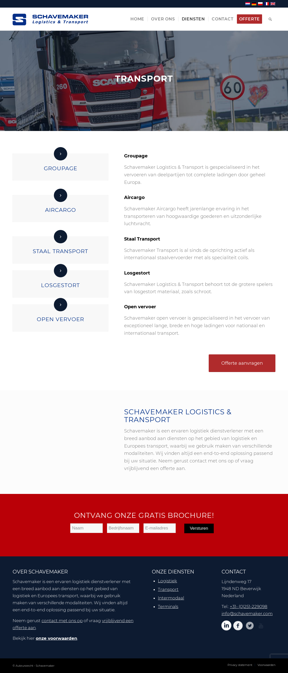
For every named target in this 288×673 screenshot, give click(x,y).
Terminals (168, 606)
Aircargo (60, 210)
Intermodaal (171, 597)
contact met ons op (62, 620)
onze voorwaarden (56, 638)
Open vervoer (60, 319)
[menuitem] (137, 19)
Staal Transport (60, 251)
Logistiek (167, 580)
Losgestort (60, 285)
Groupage (60, 168)
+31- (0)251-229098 (248, 606)
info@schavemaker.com (247, 613)
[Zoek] (270, 19)
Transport (168, 589)
